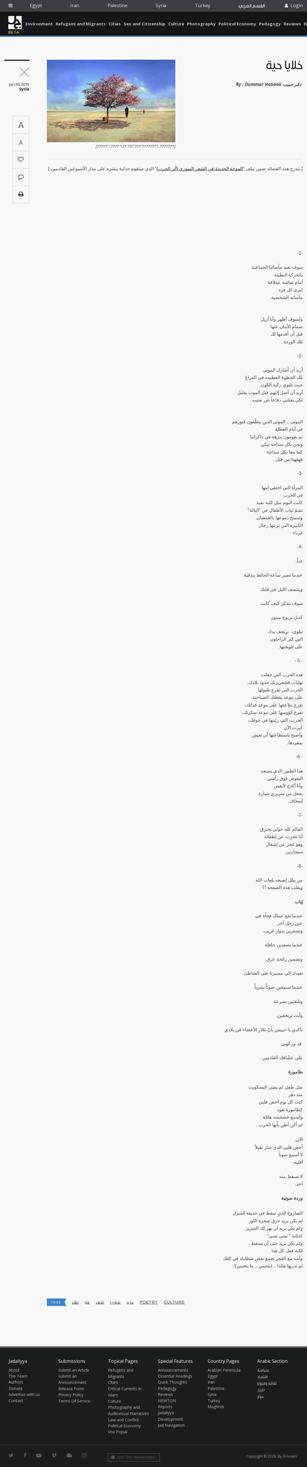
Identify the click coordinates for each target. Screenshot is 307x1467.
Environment (39, 24)
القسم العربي (251, 6)
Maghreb (216, 1406)
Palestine (117, 5)
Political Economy (237, 24)
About (14, 1370)
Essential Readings (175, 1376)
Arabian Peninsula (224, 1370)
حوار (260, 1396)
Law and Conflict (123, 1419)
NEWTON (167, 1400)
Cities (115, 24)
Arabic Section (272, 1361)
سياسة (263, 1370)
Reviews (292, 24)
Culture (176, 24)
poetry (149, 1302)
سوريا (115, 1302)
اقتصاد (262, 1377)
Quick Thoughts (172, 1382)
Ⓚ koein (290, 1456)
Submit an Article (73, 1370)
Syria (161, 5)
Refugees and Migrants (81, 24)
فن (87, 1302)
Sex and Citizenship (144, 24)
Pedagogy (270, 24)
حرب (130, 1302)
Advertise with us (24, 1394)
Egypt (36, 5)
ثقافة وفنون (267, 1383)
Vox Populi (117, 1431)
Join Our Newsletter (133, 1457)
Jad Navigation (171, 1425)
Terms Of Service (74, 1401)
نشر (75, 1302)
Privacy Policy (70, 1394)
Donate (16, 1388)
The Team (18, 1376)
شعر (100, 1302)
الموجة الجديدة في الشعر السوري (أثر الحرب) (199, 168)
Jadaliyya (15, 22)
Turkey (202, 5)
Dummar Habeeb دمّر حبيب (273, 84)
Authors (16, 1382)
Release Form (71, 1388)
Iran (74, 5)
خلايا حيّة (284, 65)
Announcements (173, 1370)
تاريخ (261, 1390)
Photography (201, 24)
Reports (165, 1406)
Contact (16, 1400)
